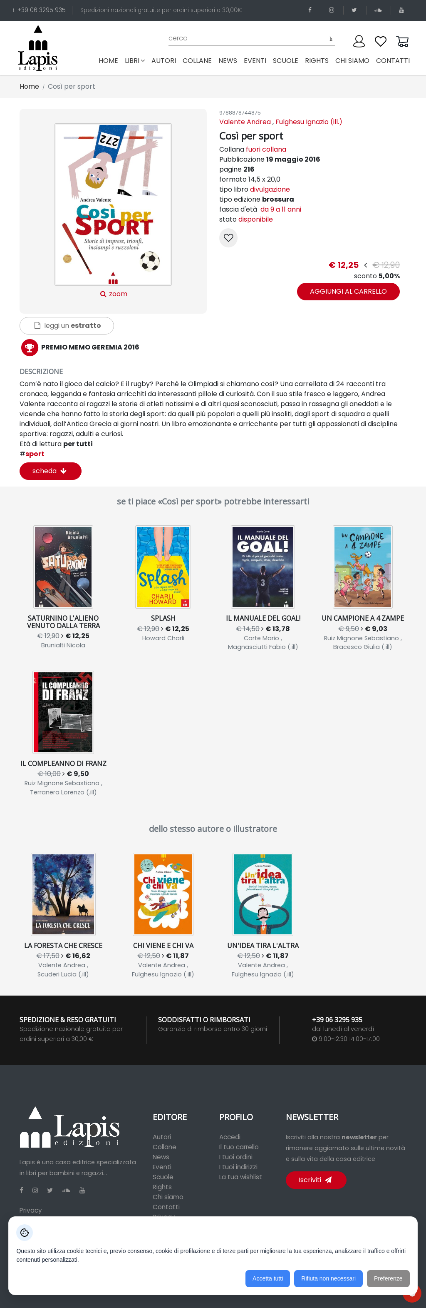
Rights (162, 1187)
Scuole (163, 1177)
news (227, 60)
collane (197, 60)
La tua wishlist (240, 1177)
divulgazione (270, 189)
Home (110, 60)
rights (317, 60)
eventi (255, 60)
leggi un (68, 325)
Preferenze (388, 1278)
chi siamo (352, 60)
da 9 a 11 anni (280, 209)
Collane (164, 1147)
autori (163, 60)
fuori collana (266, 149)
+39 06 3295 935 (39, 10)
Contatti (166, 1207)
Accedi (229, 1137)
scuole (285, 60)
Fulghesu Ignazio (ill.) (308, 122)
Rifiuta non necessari (328, 1278)
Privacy (31, 1210)
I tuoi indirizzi (238, 1167)
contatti (393, 60)
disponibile (255, 219)
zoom (113, 211)
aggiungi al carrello (348, 291)
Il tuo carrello (239, 1147)
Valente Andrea (245, 122)
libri (135, 60)
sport (32, 454)
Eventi (162, 1167)
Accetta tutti (268, 1278)
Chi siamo (168, 1197)
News (161, 1157)
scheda (49, 471)
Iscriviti (315, 1180)
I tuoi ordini (236, 1157)
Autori (162, 1137)
